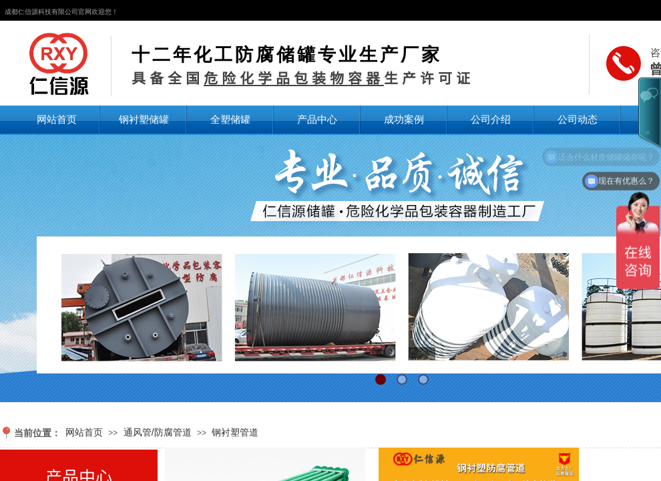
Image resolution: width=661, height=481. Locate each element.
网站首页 (57, 119)
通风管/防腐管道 (158, 432)
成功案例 (404, 119)
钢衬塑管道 (235, 432)
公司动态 (578, 119)
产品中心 (317, 119)
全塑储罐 (230, 119)
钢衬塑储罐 (144, 119)
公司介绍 (491, 119)
